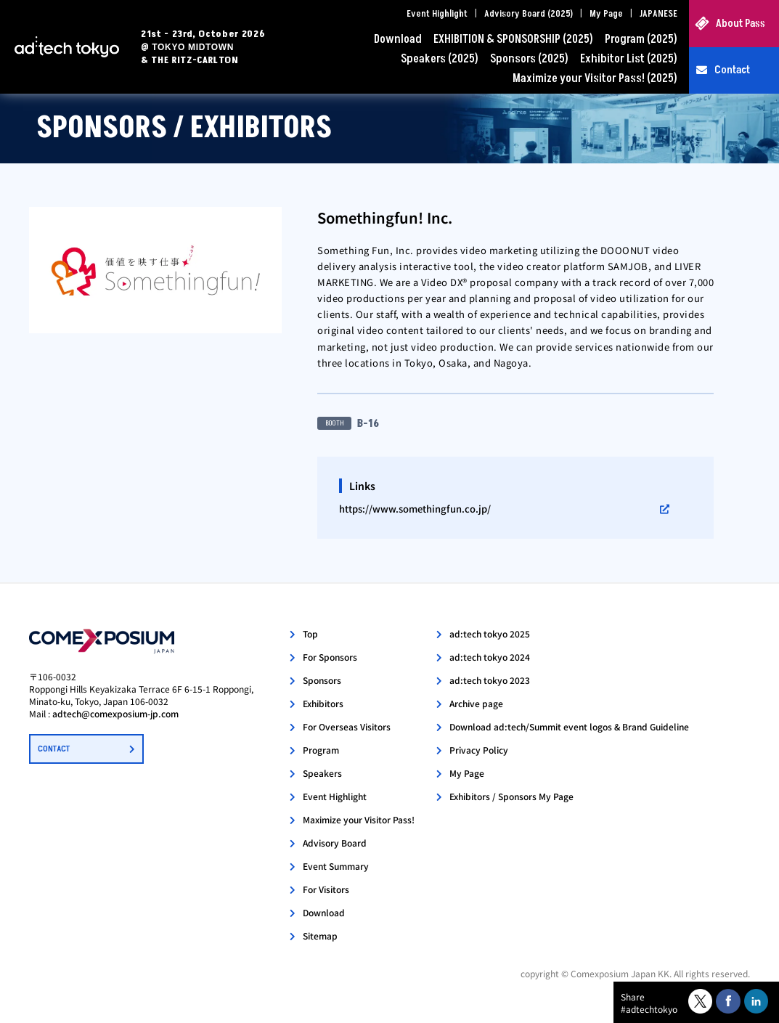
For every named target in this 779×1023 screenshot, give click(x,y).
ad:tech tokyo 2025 (489, 633)
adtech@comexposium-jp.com (115, 713)
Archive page (476, 703)
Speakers (322, 773)
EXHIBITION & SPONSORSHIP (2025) (513, 39)
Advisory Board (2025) (528, 13)
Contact (732, 70)
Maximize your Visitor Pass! (359, 819)
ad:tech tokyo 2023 (489, 680)
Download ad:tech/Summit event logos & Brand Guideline (569, 726)
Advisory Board (335, 842)
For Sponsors (330, 657)
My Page (606, 13)
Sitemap (320, 935)
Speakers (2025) (439, 59)
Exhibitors (323, 703)
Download (398, 39)
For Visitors (326, 889)
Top (310, 633)
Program (321, 749)
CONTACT (54, 749)
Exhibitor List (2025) (628, 59)
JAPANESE (658, 13)
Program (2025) (641, 39)
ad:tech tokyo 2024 (489, 657)
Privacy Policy (478, 749)
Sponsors (322, 680)
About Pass (740, 23)
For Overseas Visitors (347, 726)
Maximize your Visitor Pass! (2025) (595, 78)
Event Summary (336, 866)
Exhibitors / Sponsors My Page (511, 796)
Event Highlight (437, 13)
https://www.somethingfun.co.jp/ (415, 508)
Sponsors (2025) (529, 59)
